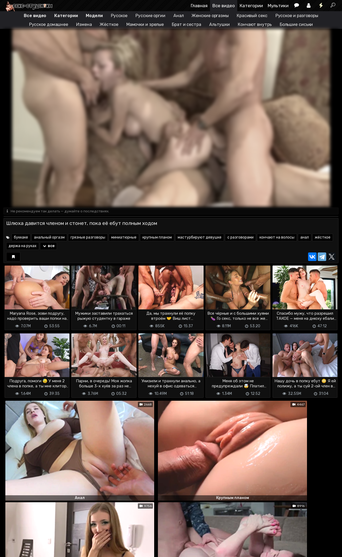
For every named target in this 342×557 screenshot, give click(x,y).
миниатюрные (124, 238)
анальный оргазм (49, 238)
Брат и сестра (186, 24)
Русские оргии (150, 15)
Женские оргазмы (210, 15)
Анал (178, 15)
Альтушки (219, 24)
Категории (251, 5)
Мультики (278, 5)
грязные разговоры (88, 238)
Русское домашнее (48, 24)
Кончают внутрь (255, 24)
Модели (94, 15)
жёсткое (323, 238)
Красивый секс (252, 15)
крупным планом (157, 238)
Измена (84, 24)
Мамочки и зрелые (145, 24)
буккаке (21, 238)
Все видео (223, 5)
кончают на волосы (276, 238)
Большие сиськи (296, 24)
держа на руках (23, 246)
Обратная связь (59, 544)
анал (304, 238)
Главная (199, 5)
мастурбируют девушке (199, 238)
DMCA (12, 544)
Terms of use (31, 544)
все (48, 246)
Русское (119, 15)
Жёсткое (109, 24)
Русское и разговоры (296, 15)
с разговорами (240, 238)
